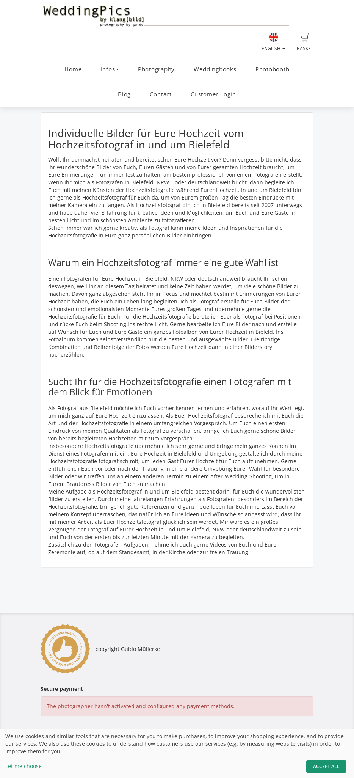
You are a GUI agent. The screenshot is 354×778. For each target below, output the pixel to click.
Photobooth (272, 69)
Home (72, 69)
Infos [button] (110, 69)
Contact (160, 94)
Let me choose (23, 766)
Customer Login (213, 94)
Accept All (326, 766)
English (273, 42)
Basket (305, 42)
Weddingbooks (215, 69)
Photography (156, 69)
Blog (124, 94)
